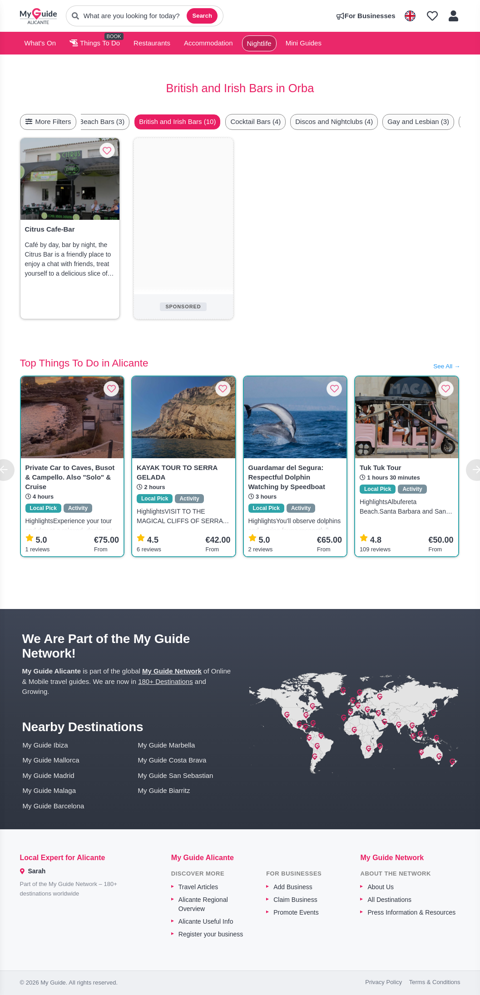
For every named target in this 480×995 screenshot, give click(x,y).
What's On (40, 43)
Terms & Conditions (434, 982)
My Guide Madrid (48, 775)
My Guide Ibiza (45, 745)
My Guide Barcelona (53, 806)
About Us (380, 887)
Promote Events (296, 912)
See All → (446, 366)
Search (202, 15)
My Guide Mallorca (51, 760)
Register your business (210, 934)
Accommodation (208, 43)
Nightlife (259, 43)
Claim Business (295, 899)
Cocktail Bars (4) (277, 121)
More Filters (48, 121)
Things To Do (94, 43)
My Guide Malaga (49, 790)
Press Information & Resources (411, 912)
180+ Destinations (165, 681)
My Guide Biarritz (164, 790)
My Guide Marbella (166, 745)
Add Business (292, 887)
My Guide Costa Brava (172, 760)
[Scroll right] (457, 121)
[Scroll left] (90, 121)
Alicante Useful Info (205, 921)
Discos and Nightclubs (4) (355, 121)
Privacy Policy (383, 982)
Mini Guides (304, 43)
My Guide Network (172, 671)
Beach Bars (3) (123, 121)
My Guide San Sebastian (175, 775)
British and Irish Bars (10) (198, 121)
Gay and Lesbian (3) (439, 121)
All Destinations (389, 899)
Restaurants (152, 43)
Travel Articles (198, 887)
